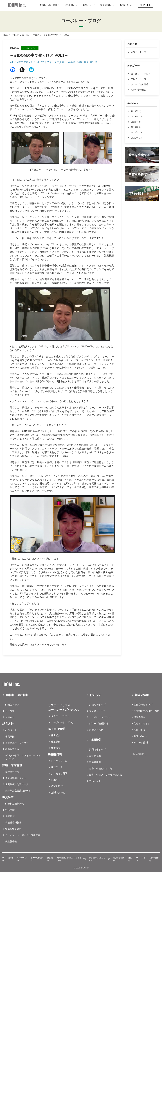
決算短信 (10, 816)
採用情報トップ (97, 749)
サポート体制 (141, 742)
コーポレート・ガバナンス (65, 722)
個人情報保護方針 (37, 859)
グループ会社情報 (98, 723)
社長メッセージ (13, 730)
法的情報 (50, 859)
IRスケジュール (59, 761)
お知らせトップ (97, 704)
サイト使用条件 (8, 859)
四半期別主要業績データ (18, 790)
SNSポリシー (22, 859)
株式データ (57, 767)
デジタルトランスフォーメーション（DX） (22, 757)
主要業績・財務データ (17, 784)
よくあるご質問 (59, 773)
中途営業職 (95, 762)
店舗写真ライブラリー (17, 742)
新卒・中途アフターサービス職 (105, 774)
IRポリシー (57, 779)
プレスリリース (97, 711)
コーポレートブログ (30, 35)
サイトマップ (141, 859)
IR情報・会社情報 (50, 5)
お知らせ (89, 5)
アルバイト (95, 781)
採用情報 (71, 5)
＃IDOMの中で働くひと (23, 62)
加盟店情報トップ (143, 704)
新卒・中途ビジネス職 (100, 768)
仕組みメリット (142, 723)
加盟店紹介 (139, 730)
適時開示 (10, 810)
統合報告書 (11, 841)
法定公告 (55, 786)
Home (5, 35)
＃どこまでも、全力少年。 (52, 62)
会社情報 (10, 711)
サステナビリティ (60, 716)
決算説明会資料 (13, 829)
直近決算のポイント (15, 778)
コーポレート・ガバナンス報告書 (22, 835)
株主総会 (55, 735)
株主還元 (55, 748)
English (147, 5)
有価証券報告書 (13, 822)
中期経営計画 (12, 749)
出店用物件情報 (118, 859)
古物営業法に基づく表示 (97, 859)
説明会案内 (139, 717)
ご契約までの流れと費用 (146, 711)
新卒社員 (81, 62)
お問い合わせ (126, 5)
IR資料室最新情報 (14, 803)
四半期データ (12, 771)
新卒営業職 (95, 756)
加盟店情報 (107, 5)
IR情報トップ (12, 704)
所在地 (130, 859)
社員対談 (92, 62)
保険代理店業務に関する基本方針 (69, 859)
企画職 (71, 62)
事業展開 (10, 736)
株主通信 (55, 741)
